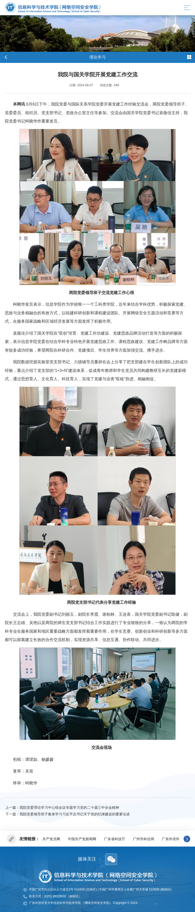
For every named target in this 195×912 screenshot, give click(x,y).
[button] (187, 839)
